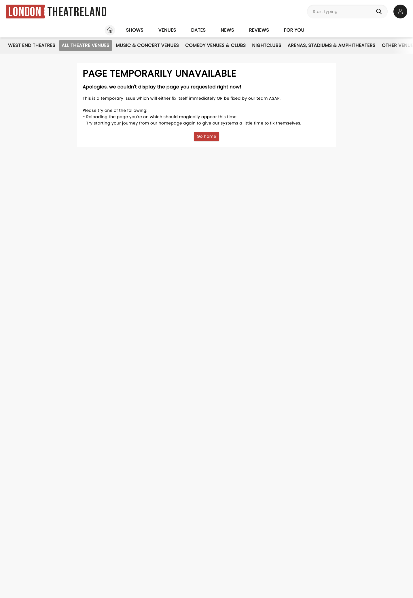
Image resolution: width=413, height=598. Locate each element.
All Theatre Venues (85, 45)
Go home (206, 136)
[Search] (380, 11)
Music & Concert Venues (147, 45)
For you (294, 30)
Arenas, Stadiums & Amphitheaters (332, 45)
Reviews (259, 30)
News (227, 30)
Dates (198, 30)
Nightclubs (266, 45)
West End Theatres (31, 45)
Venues (167, 30)
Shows (134, 30)
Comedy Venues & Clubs (215, 45)
